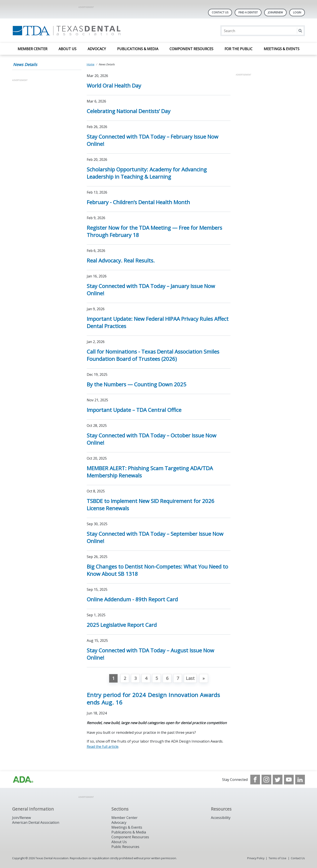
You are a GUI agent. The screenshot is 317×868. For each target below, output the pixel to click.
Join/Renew (275, 12)
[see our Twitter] (277, 779)
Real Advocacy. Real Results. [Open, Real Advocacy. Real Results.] (121, 260)
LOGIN (297, 12)
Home (90, 64)
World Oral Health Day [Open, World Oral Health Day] (114, 85)
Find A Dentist (248, 12)
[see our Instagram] (266, 779)
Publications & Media (137, 48)
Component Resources (191, 48)
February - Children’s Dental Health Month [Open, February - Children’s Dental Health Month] (138, 202)
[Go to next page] (203, 678)
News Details (25, 64)
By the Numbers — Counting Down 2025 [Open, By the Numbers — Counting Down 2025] (136, 384)
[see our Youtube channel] (289, 779)
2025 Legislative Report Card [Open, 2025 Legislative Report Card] (122, 624)
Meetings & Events (281, 48)
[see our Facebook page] (255, 779)
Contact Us (220, 12)
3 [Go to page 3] (135, 678)
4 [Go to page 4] (146, 678)
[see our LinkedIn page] (300, 779)
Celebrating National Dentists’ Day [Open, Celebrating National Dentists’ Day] (128, 111)
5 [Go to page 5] (156, 678)
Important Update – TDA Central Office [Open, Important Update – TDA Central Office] (134, 409)
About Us (67, 48)
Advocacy (97, 48)
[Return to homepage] (69, 31)
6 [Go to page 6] (167, 678)
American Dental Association (35, 822)
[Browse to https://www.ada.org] (23, 779)
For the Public (238, 48)
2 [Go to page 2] (125, 678)
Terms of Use (277, 858)
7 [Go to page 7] (178, 678)
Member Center (32, 48)
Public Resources (125, 846)
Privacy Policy (255, 858)
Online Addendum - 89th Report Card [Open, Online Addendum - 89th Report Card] (132, 599)
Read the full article (102, 746)
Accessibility (220, 817)
